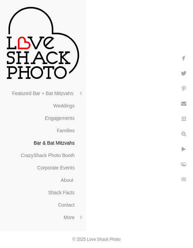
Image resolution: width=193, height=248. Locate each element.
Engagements (60, 118)
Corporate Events (56, 167)
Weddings (64, 105)
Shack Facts (61, 192)
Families (66, 130)
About (68, 180)
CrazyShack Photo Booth (48, 155)
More (69, 217)
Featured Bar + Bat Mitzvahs (43, 93)
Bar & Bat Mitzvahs (54, 143)
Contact (66, 205)
